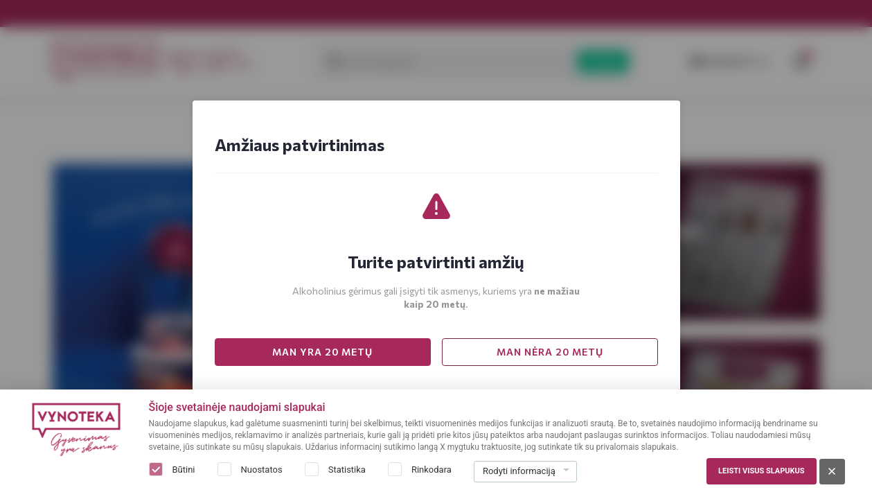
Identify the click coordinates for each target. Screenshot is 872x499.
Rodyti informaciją (519, 471)
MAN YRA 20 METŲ (322, 352)
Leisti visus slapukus (761, 470)
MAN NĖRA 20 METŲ (550, 352)
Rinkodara (431, 469)
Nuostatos (262, 469)
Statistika (347, 469)
